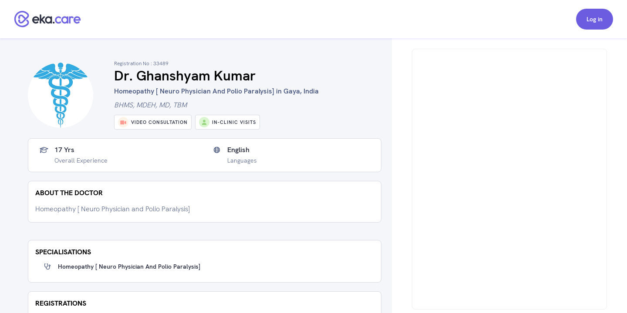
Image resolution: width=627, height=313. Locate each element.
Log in (595, 19)
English (238, 150)
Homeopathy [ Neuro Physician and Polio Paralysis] (129, 266)
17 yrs (64, 150)
